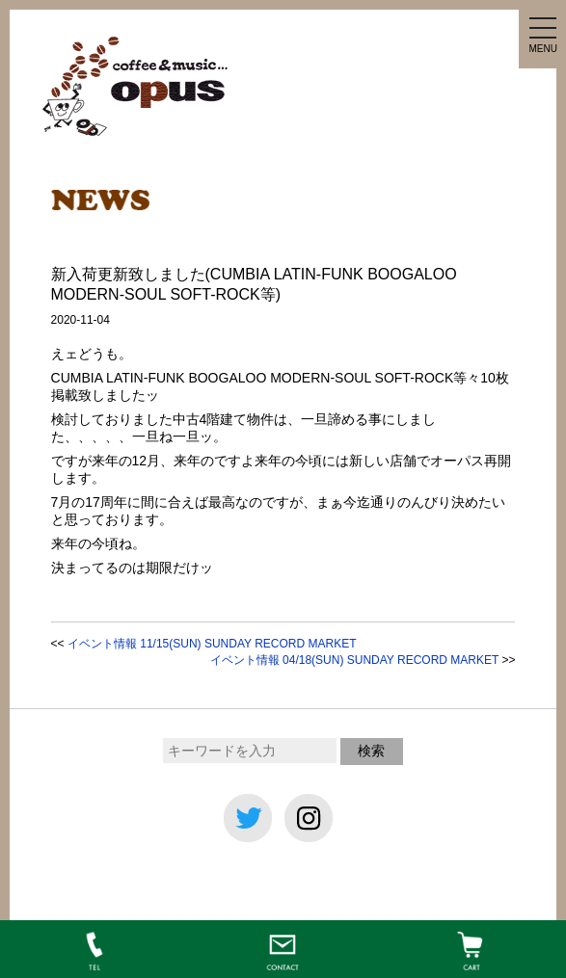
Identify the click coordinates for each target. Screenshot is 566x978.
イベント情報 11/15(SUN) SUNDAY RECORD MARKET (212, 643)
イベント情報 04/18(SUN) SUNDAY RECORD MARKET (354, 660)
